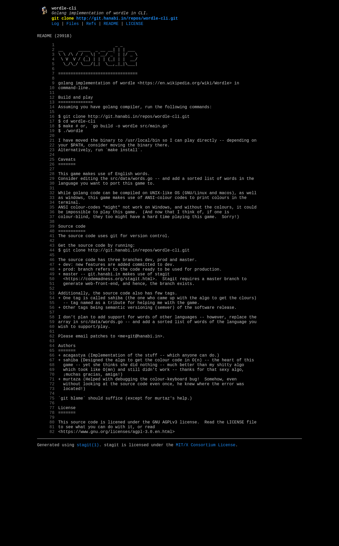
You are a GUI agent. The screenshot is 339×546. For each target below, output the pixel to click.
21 (46, 167)
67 (46, 436)
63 (46, 412)
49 (46, 331)
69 (46, 447)
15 (46, 132)
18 (46, 150)
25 (46, 191)
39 (46, 272)
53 (46, 354)
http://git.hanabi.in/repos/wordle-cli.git (127, 21)
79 (46, 506)
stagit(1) (88, 538)
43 (46, 296)
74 (46, 477)
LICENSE (134, 27)
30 (46, 220)
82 (46, 523)
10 (46, 103)
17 (46, 144)
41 (46, 284)
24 (46, 185)
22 (46, 173)
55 (46, 366)
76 (46, 488)
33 (46, 237)
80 (46, 512)
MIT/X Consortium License (205, 538)
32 (46, 232)
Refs (91, 27)
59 (46, 389)
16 (46, 138)
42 (46, 290)
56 (46, 372)
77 (46, 494)
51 (46, 342)
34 (46, 243)
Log (55, 27)
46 (46, 313)
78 (46, 500)
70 (46, 453)
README (111, 27)
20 (46, 161)
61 (46, 401)
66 (46, 430)
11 (46, 109)
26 (46, 197)
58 (46, 383)
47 (46, 319)
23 (46, 179)
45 (46, 307)
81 (46, 518)
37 (46, 261)
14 (46, 126)
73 (46, 471)
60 (46, 395)
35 (46, 249)
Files (72, 27)
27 (46, 202)
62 (46, 407)
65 (46, 424)
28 (46, 208)
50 (46, 337)
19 (46, 156)
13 (46, 121)
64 (46, 418)
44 (46, 302)
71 (46, 459)
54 (46, 360)
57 (46, 377)
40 (46, 278)
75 (46, 483)
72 (46, 465)
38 (46, 267)
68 (46, 442)
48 (46, 325)
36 (46, 255)
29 (46, 214)
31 (46, 226)
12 (46, 115)
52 (46, 348)
